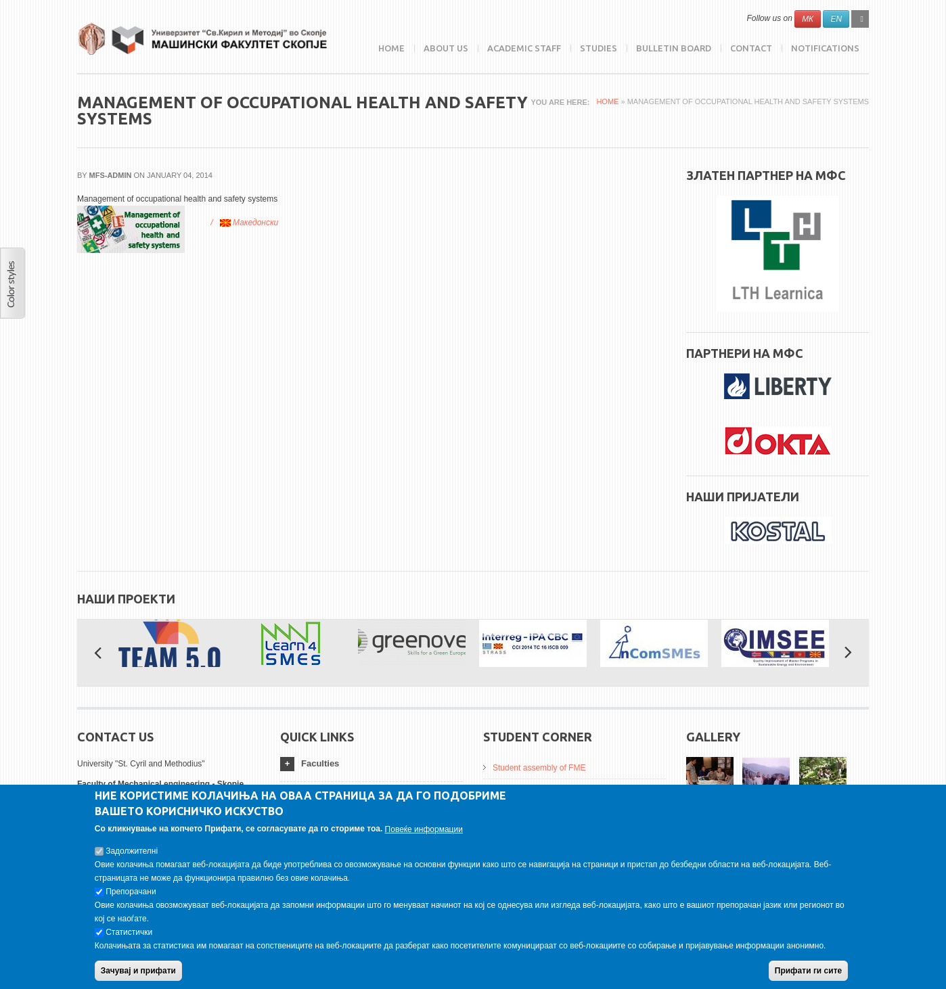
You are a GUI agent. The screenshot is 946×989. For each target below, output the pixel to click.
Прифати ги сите (808, 970)
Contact (751, 48)
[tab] (371, 764)
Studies (598, 48)
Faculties (320, 763)
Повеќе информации (424, 829)
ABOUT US (446, 48)
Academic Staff (524, 48)
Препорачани (131, 891)
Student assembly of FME (539, 768)
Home (391, 48)
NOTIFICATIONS (825, 48)
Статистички (129, 932)
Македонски (249, 222)
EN (836, 19)
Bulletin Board (673, 48)
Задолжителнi (132, 851)
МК (807, 19)
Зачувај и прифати (138, 970)
